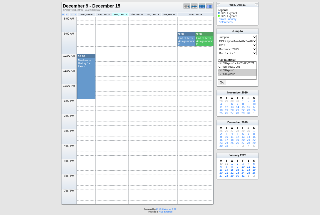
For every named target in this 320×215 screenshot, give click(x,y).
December (234, 122)
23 (248, 110)
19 (226, 110)
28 (237, 113)
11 (221, 107)
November (234, 92)
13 (232, 107)
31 (226, 145)
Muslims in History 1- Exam (84, 63)
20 (232, 110)
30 (248, 113)
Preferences (225, 22)
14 (237, 107)
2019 (245, 92)
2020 (243, 155)
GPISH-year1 (237, 70)
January (234, 155)
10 (254, 103)
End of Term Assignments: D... (186, 41)
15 (243, 107)
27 (232, 113)
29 (243, 113)
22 (243, 110)
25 (221, 113)
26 (226, 113)
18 (221, 110)
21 (237, 110)
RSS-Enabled (165, 211)
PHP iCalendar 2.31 (166, 209)
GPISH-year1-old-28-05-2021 (237, 63)
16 (248, 107)
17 (254, 107)
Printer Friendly (227, 19)
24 (254, 110)
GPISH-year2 (237, 74)
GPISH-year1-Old (237, 67)
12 (226, 107)
